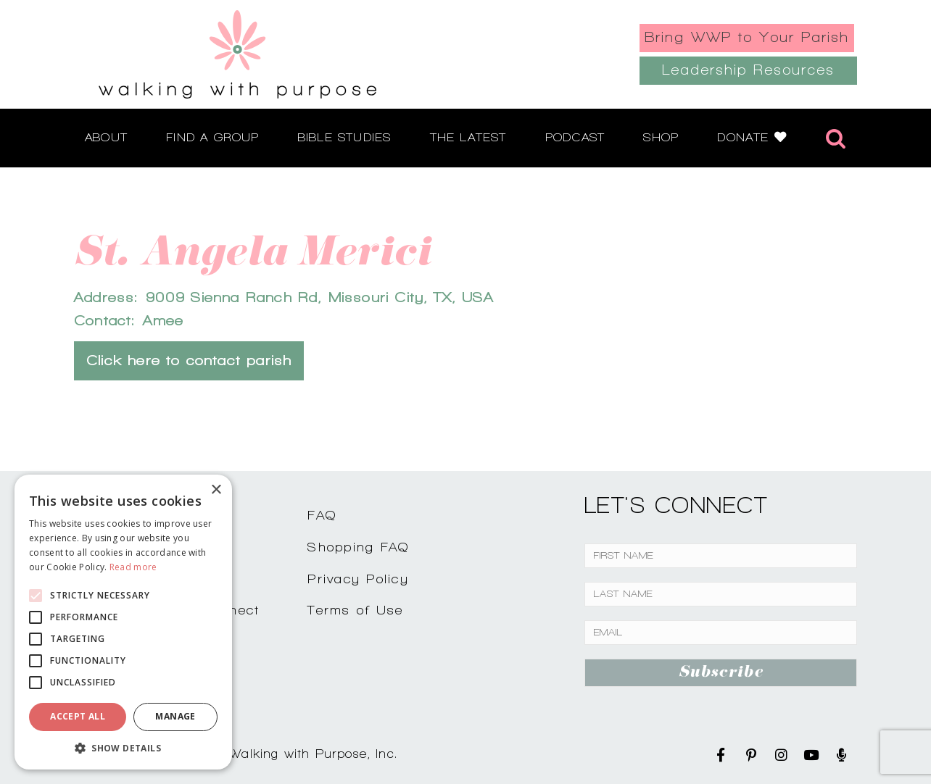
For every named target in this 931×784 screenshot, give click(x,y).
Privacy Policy (358, 578)
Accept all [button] (77, 716)
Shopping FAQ (358, 547)
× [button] (215, 490)
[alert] (123, 622)
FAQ (321, 515)
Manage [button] (175, 716)
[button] (123, 748)
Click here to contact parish (188, 360)
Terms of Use (355, 610)
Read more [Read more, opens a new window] (133, 567)
